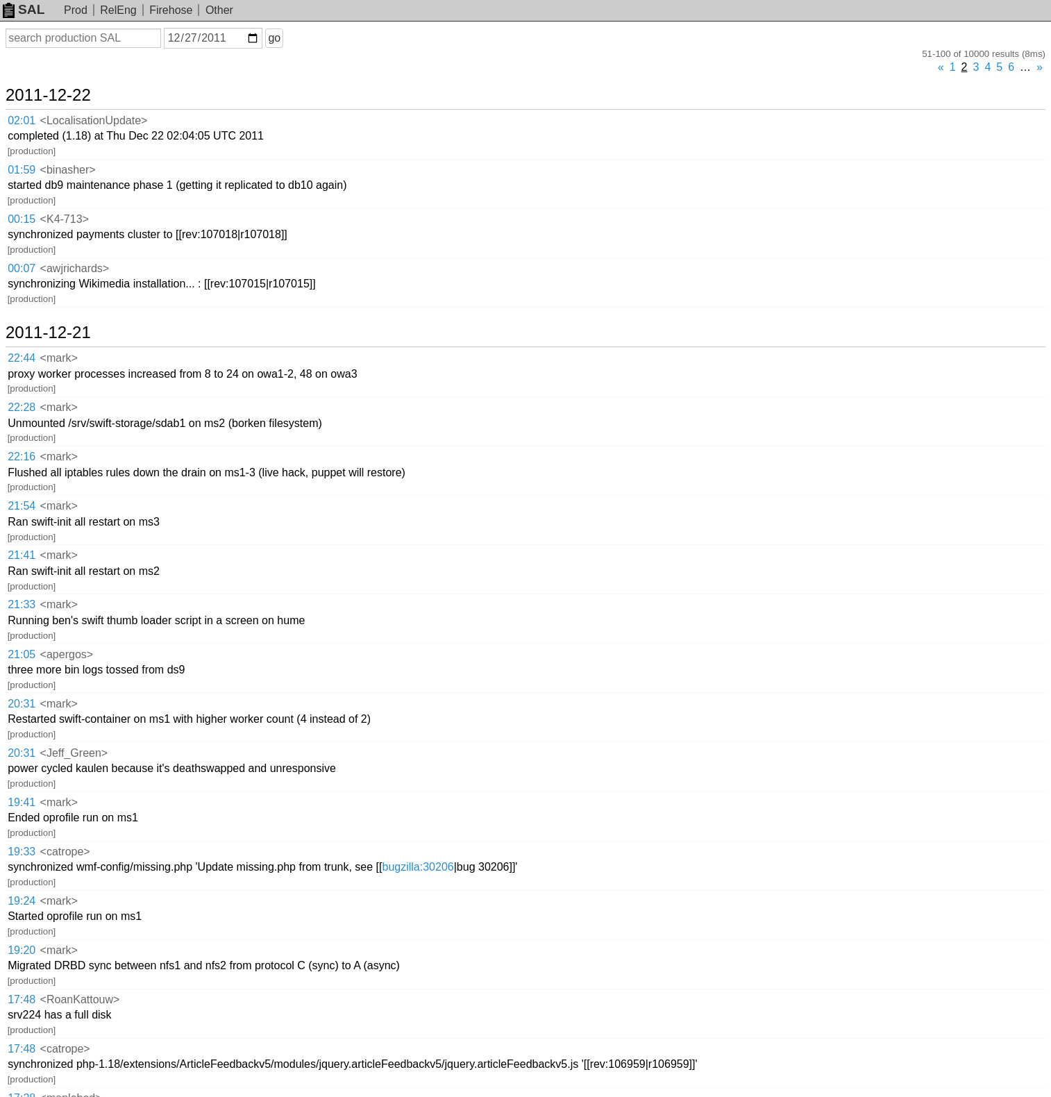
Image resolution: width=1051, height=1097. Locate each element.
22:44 (21, 358)
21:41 (21, 555)
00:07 (21, 268)
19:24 (21, 901)
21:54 (21, 506)
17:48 (21, 999)
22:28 (21, 407)
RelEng (118, 10)
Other (219, 10)
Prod (75, 10)
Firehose (170, 10)
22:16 (21, 456)
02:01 (21, 120)
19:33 (21, 851)
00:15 (21, 219)
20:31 (21, 704)
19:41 (21, 802)
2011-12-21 (48, 332)
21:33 (21, 604)
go (274, 38)
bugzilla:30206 (417, 867)
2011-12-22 (48, 95)
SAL (23, 9)
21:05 (21, 654)
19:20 (21, 950)
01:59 (21, 170)
